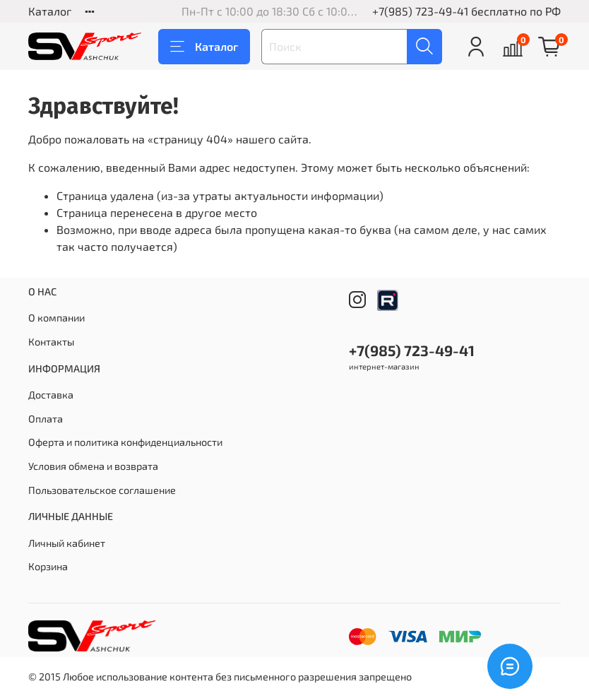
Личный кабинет (66, 543)
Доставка (50, 395)
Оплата (45, 419)
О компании (56, 318)
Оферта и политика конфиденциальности (125, 442)
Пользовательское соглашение (102, 490)
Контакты (51, 342)
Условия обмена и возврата (93, 466)
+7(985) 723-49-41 (420, 11)
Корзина (48, 566)
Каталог (49, 11)
